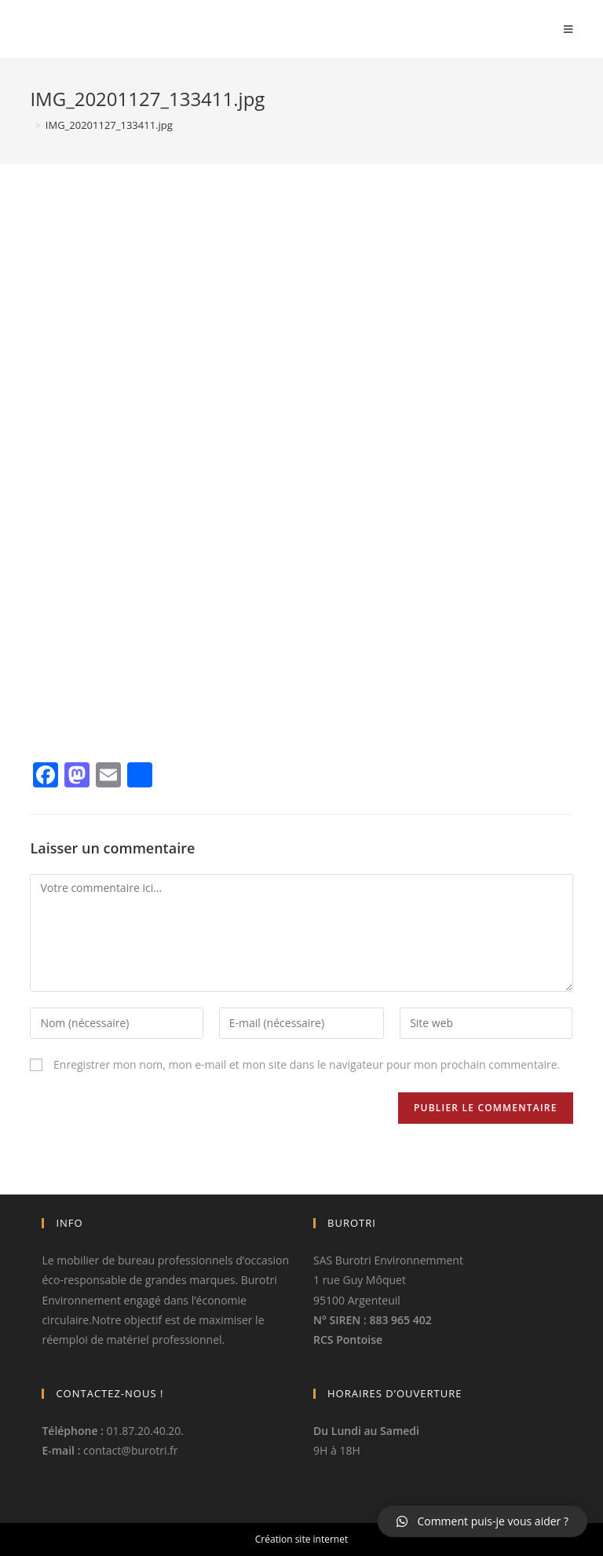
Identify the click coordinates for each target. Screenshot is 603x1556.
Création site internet (301, 1539)
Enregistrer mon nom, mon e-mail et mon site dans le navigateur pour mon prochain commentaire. (306, 1064)
